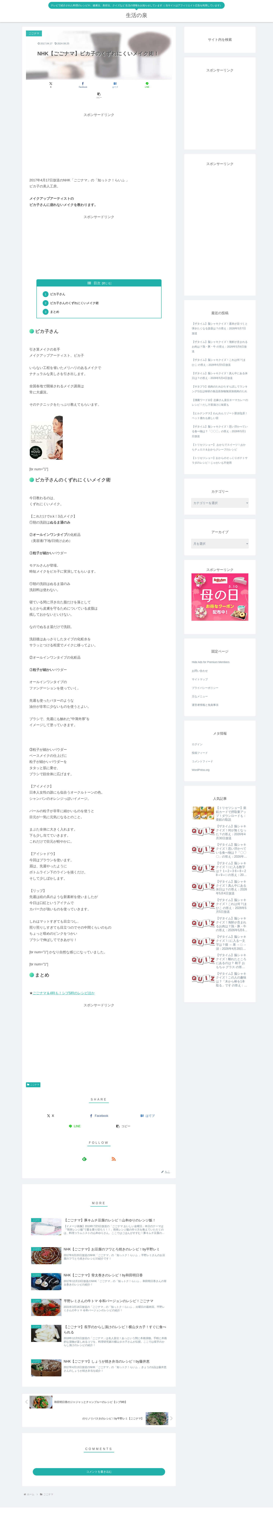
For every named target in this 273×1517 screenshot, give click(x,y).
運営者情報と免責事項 (205, 704)
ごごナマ (33, 1075)
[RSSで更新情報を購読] (103, 1149)
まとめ (55, 302)
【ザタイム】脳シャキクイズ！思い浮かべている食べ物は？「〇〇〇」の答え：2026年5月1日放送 (220, 431)
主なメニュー (200, 696)
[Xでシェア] (50, 85)
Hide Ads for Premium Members (210, 662)
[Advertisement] (99, 134)
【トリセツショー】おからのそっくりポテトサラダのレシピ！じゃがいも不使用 (220, 460)
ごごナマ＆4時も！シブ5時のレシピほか (64, 984)
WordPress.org (200, 769)
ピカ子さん (58, 284)
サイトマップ (200, 679)
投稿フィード (200, 752)
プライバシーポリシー (205, 687)
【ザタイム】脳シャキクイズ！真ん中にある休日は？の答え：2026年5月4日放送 (220, 376)
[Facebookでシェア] (74, 85)
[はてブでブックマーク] (99, 85)
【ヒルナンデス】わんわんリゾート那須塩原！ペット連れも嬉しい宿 (220, 416)
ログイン (197, 744)
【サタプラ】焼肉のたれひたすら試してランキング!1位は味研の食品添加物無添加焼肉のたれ (220, 389)
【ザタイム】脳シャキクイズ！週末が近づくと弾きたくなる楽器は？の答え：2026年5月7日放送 (220, 328)
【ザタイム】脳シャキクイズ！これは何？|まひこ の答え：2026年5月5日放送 (219, 362)
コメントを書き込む (99, 1464)
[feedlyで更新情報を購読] (94, 1149)
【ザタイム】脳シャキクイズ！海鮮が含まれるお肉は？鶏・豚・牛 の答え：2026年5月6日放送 (220, 346)
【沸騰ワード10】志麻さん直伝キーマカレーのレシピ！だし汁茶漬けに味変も (220, 402)
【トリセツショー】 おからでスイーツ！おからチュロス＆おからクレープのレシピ (219, 447)
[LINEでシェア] (123, 85)
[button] (148, 85)
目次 (97, 273)
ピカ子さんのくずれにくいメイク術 (75, 293)
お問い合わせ (200, 670)
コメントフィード (202, 761)
